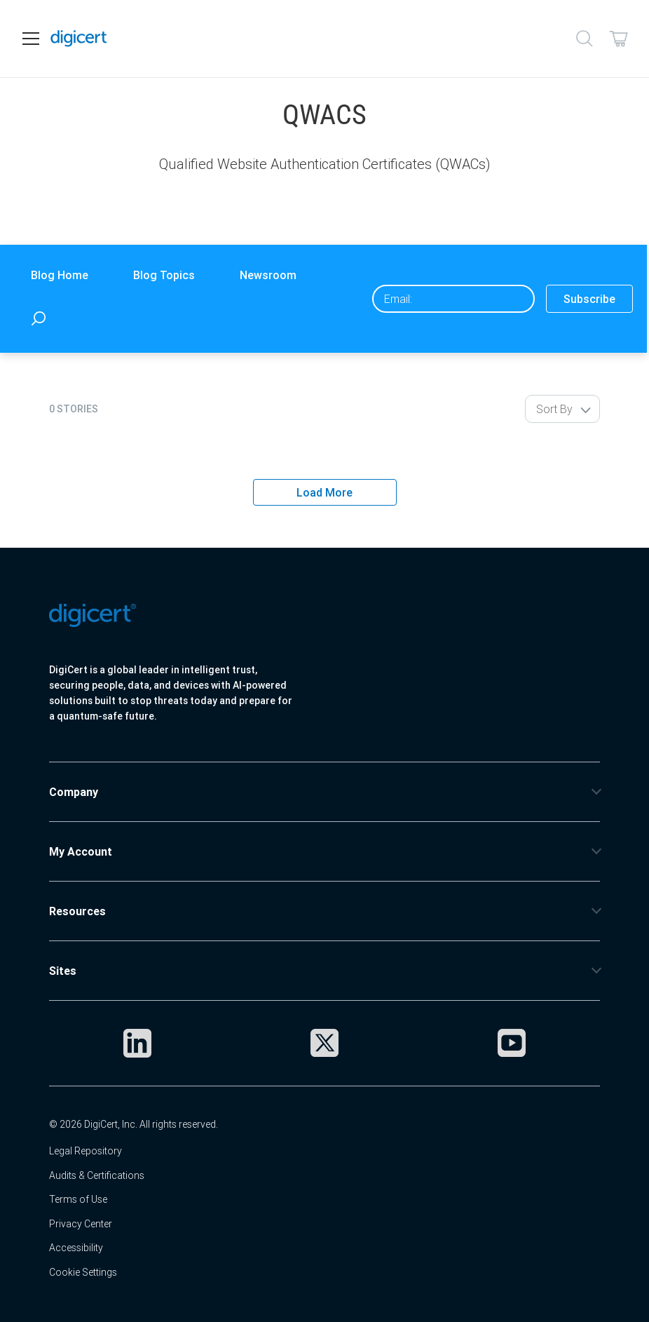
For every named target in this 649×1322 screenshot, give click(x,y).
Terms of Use (78, 1199)
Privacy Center (80, 1224)
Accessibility (76, 1247)
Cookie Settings (83, 1272)
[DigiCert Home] (78, 38)
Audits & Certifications (96, 1175)
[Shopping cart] (618, 39)
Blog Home (59, 275)
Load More (324, 492)
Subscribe (589, 299)
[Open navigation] (31, 39)
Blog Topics (164, 275)
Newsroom (268, 275)
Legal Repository (85, 1151)
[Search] (585, 39)
